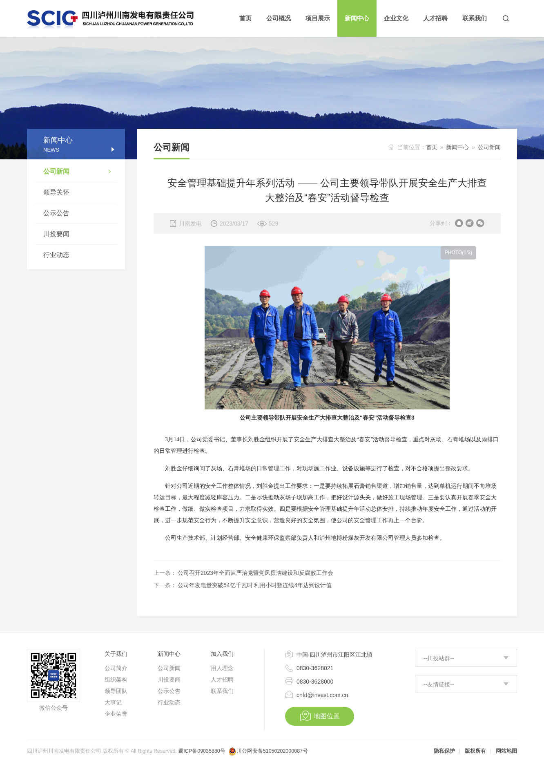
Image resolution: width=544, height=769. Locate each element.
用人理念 (222, 668)
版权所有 (475, 751)
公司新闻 (80, 172)
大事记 (113, 702)
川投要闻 (56, 233)
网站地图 (506, 751)
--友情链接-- (439, 684)
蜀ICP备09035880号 (201, 751)
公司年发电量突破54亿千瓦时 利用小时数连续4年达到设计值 (255, 585)
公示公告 (56, 213)
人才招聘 (222, 679)
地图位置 (319, 716)
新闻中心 (457, 147)
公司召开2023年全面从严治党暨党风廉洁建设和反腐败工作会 (255, 573)
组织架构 (116, 679)
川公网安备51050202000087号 (272, 751)
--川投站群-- (439, 658)
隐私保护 (444, 751)
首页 (431, 147)
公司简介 (116, 668)
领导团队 (116, 691)
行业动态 (56, 254)
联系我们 (222, 691)
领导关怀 (56, 192)
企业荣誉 (116, 714)
